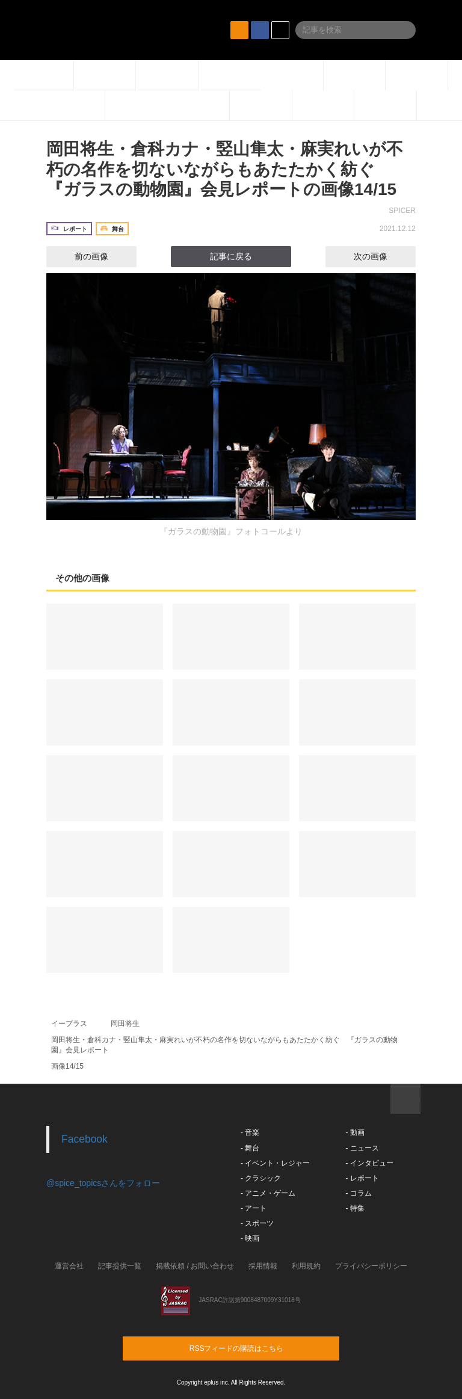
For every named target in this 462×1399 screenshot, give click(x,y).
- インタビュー (369, 1163)
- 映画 (250, 1238)
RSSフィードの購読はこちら (254, 1348)
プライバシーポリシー (371, 1266)
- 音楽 (250, 1132)
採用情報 (262, 1266)
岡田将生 (125, 1023)
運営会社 (69, 1266)
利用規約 (306, 1266)
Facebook (84, 1139)
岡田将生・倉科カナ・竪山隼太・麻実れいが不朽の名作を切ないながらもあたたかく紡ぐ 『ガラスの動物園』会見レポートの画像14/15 (224, 169)
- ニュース (361, 1148)
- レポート (361, 1178)
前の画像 (80, 256)
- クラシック (261, 1178)
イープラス (69, 1023)
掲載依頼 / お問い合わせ (195, 1266)
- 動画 (354, 1132)
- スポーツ (257, 1223)
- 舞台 (250, 1148)
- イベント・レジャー (275, 1163)
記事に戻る (231, 256)
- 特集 (354, 1208)
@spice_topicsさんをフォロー (103, 1183)
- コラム (358, 1193)
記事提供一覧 (119, 1266)
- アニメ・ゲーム (268, 1193)
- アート (253, 1208)
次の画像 (381, 256)
